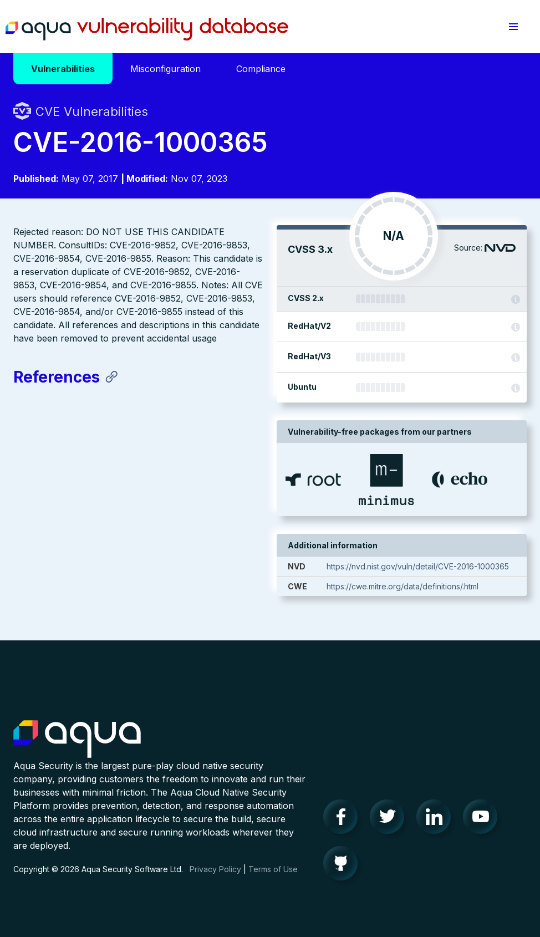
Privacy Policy (215, 869)
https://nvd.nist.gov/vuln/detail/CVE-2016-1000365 (418, 566)
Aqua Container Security (77, 739)
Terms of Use (273, 869)
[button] (513, 26)
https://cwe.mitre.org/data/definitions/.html (402, 586)
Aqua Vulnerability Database (147, 29)
